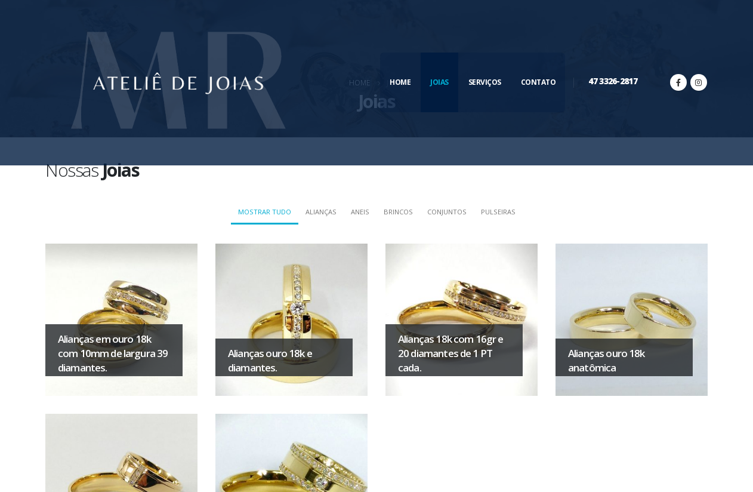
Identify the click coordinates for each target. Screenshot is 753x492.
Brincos (398, 211)
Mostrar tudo (264, 211)
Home (400, 82)
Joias (439, 82)
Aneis (360, 211)
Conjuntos (447, 211)
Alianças (321, 211)
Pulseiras (498, 211)
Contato (538, 82)
